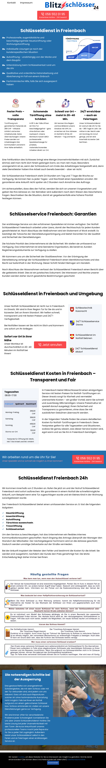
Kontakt (11, 2)
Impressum (26, 2)
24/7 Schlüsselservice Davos (84, 323)
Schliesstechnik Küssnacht (81, 309)
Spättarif (19, 404)
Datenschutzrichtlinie (76, 759)
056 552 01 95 (55, 14)
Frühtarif (9, 404)
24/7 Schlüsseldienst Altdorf (84, 350)
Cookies (21, 757)
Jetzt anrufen (52, 345)
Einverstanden (53, 763)
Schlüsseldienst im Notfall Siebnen (83, 336)
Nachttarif (31, 404)
